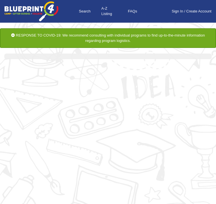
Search (84, 11)
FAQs (132, 11)
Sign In (177, 11)
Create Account (198, 11)
